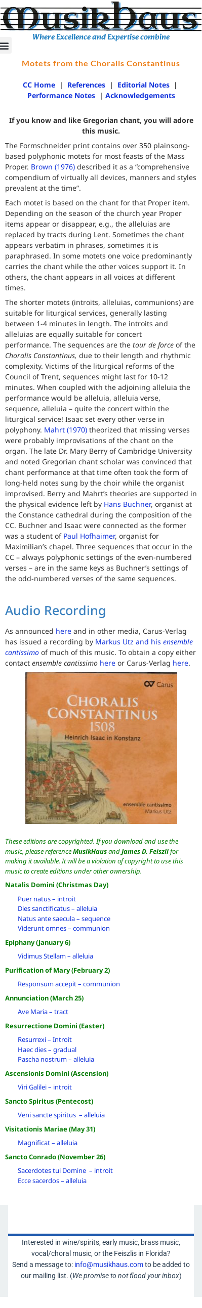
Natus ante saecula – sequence (64, 918)
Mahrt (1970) (65, 429)
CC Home (39, 85)
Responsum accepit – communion (69, 983)
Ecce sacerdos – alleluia (52, 1180)
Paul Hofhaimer (89, 536)
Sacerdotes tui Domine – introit (65, 1170)
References (86, 85)
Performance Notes (62, 95)
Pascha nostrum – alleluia (56, 1059)
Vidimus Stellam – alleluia (55, 956)
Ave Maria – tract (43, 1011)
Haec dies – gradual (47, 1049)
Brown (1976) (54, 166)
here (63, 631)
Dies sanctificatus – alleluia (57, 908)
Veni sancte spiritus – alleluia (61, 1114)
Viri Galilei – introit (45, 1087)
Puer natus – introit (47, 898)
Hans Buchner (127, 504)
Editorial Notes (143, 85)
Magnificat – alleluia (47, 1142)
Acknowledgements (140, 95)
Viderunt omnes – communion (64, 928)
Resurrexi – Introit (45, 1039)
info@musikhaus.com (108, 1264)
